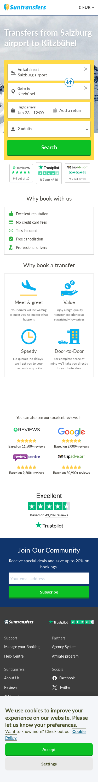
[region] (49, 739)
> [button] (85, 69)
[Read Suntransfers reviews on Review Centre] (26, 459)
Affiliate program (65, 656)
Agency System (64, 646)
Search (49, 147)
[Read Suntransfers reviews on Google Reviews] (71, 433)
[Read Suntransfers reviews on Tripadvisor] (71, 459)
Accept (49, 749)
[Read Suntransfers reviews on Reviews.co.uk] (26, 433)
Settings (49, 763)
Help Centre (14, 656)
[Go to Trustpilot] (71, 623)
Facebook (63, 678)
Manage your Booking (21, 646)
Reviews (10, 687)
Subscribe (49, 591)
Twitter (61, 687)
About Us (11, 678)
